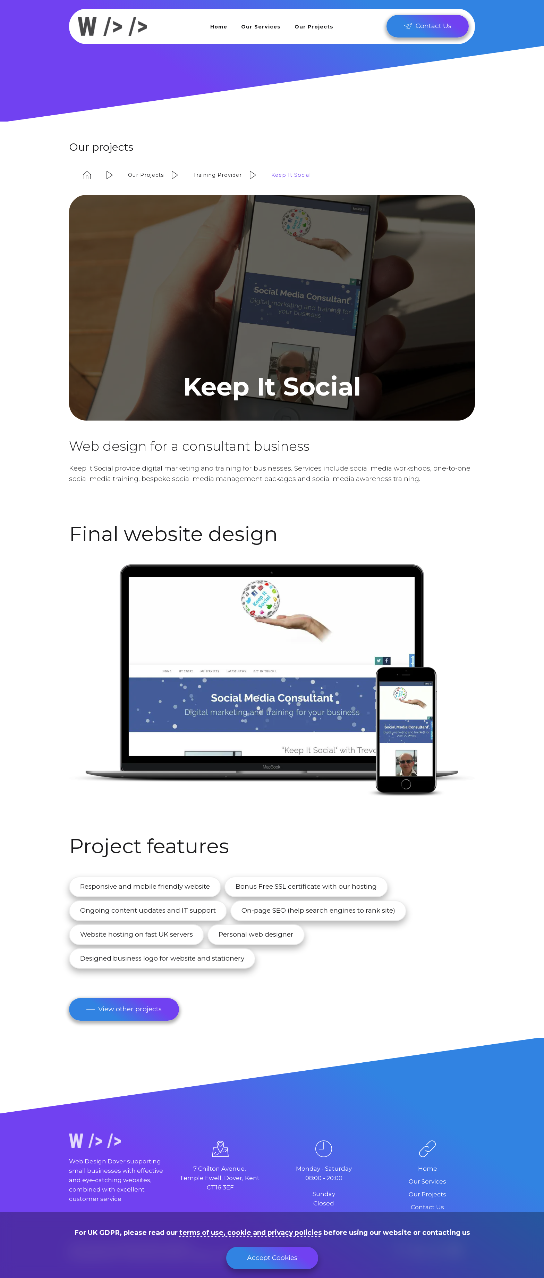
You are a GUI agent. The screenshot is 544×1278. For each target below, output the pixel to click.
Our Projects (314, 27)
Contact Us (427, 1207)
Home (218, 27)
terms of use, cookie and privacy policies (250, 1233)
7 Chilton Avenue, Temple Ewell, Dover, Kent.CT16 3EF (220, 1178)
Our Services (261, 27)
